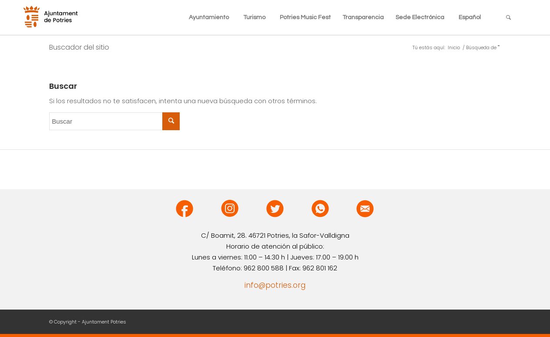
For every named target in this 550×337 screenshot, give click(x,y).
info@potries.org (275, 285)
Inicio (454, 47)
